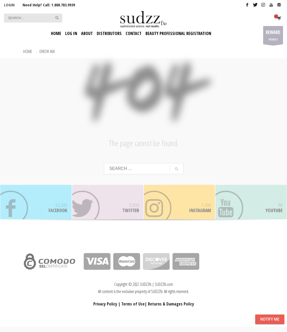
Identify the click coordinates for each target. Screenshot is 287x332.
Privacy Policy (105, 309)
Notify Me (269, 319)
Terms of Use (133, 309)
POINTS (273, 36)
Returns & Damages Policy (171, 309)
